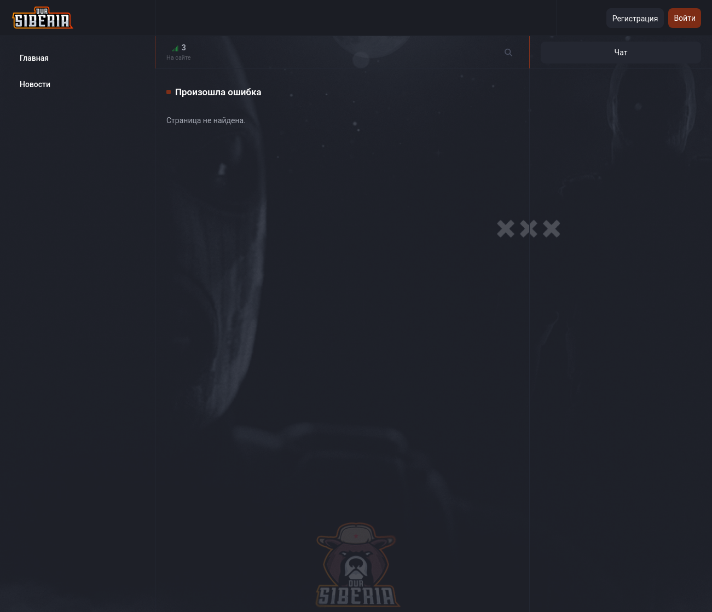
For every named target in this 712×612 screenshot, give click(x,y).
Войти (685, 18)
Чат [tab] (621, 52)
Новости (35, 84)
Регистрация (635, 18)
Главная (34, 58)
